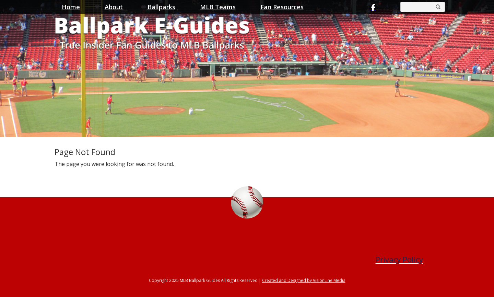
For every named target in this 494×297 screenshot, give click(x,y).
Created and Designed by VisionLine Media (303, 280)
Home (71, 7)
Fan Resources (282, 7)
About (114, 7)
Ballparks (161, 7)
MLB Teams (218, 7)
